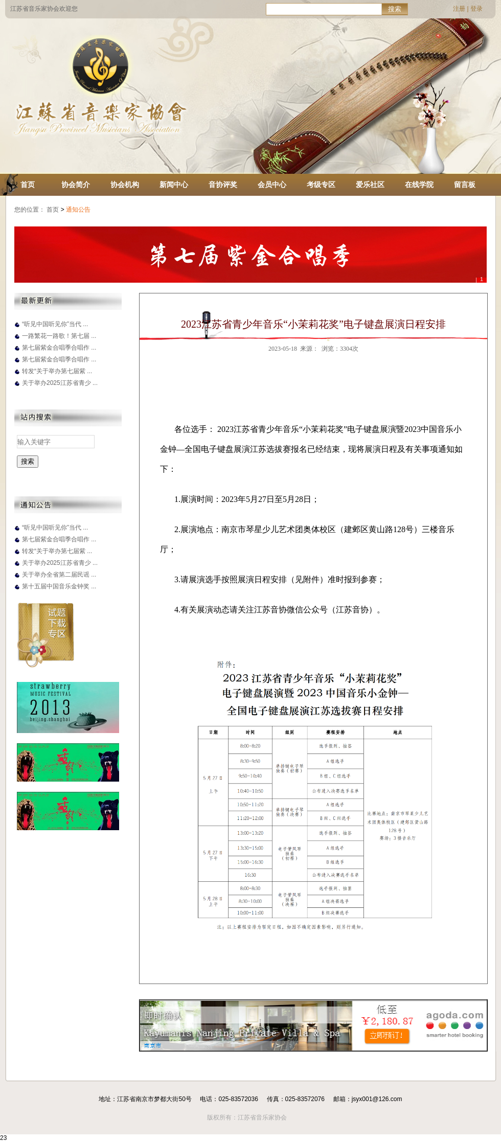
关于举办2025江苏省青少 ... (60, 382)
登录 (476, 8)
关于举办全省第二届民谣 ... (59, 574)
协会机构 (124, 184)
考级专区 (321, 184)
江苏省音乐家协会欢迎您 (44, 8)
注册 (459, 8)
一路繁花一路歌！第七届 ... (59, 335)
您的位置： (29, 209)
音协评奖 (223, 184)
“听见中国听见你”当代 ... (55, 324)
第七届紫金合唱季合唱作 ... (59, 347)
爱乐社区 (370, 184)
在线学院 (419, 184)
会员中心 (272, 184)
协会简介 (75, 184)
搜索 (394, 9)
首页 (27, 184)
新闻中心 (174, 184)
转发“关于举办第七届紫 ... (57, 371)
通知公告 (79, 209)
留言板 (464, 184)
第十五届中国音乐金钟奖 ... (59, 586)
